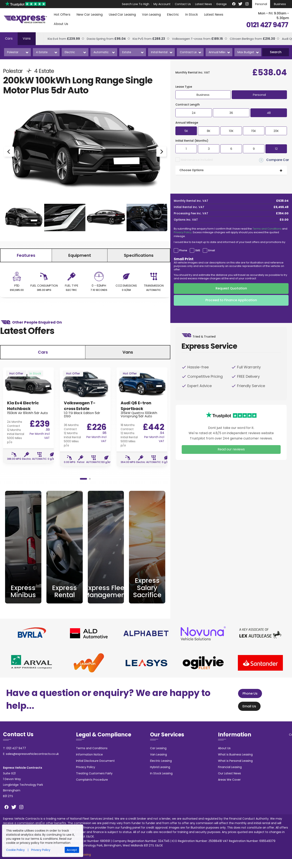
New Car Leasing (89, 14)
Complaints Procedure (92, 780)
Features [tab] (26, 255)
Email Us (248, 706)
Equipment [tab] (79, 255)
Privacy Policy (183, 232)
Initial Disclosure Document (95, 761)
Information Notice (89, 754)
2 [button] (90, 479)
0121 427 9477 (267, 25)
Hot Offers (62, 14)
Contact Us (183, 4)
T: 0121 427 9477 (14, 748)
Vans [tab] (127, 352)
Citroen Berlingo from (246, 39)
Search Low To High (135, 4)
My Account (162, 4)
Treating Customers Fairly (94, 773)
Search (275, 52)
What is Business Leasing (235, 754)
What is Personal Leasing (235, 761)
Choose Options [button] (191, 170)
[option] (85, 151)
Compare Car (274, 160)
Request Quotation (231, 288)
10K (231, 131)
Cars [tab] (43, 352)
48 (269, 113)
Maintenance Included (197, 160)
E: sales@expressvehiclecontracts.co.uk (31, 754)
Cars (9, 38)
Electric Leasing (161, 761)
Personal (261, 4)
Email (211, 250)
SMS (197, 250)
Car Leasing (158, 748)
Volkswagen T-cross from (191, 39)
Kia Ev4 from (57, 39)
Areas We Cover (229, 780)
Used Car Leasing (122, 14)
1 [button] (83, 479)
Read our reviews (231, 449)
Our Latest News (229, 773)
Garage (221, 4)
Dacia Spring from (100, 39)
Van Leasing (151, 14)
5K (186, 131)
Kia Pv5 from (142, 39)
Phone (183, 250)
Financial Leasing (230, 767)
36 (231, 113)
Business (280, 4)
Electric (173, 14)
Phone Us (248, 693)
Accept (72, 850)
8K (208, 131)
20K (276, 131)
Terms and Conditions (266, 229)
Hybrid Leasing (160, 767)
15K (253, 131)
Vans (27, 38)
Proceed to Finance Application (231, 300)
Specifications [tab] (139, 255)
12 (276, 149)
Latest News (203, 4)
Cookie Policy (15, 850)
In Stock (191, 14)
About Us (61, 24)
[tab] (231, 170)
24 (193, 113)
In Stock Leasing (161, 773)
